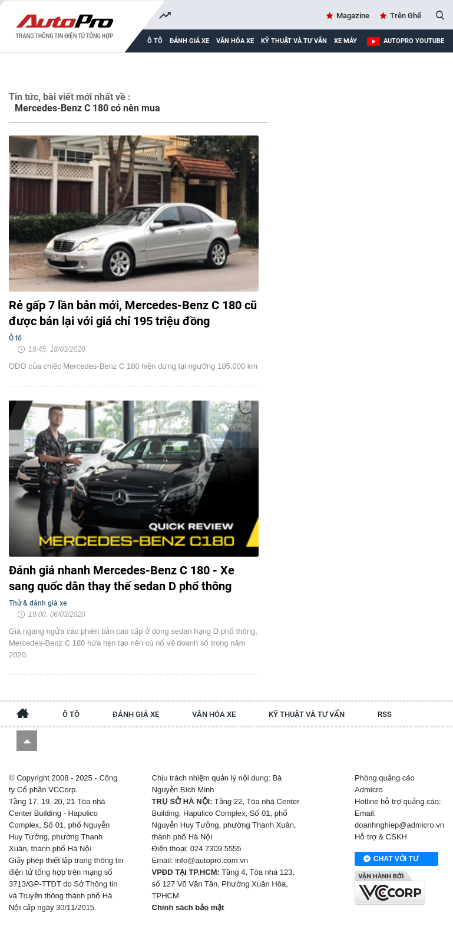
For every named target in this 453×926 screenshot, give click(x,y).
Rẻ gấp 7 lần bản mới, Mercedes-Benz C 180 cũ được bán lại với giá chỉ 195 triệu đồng (133, 313)
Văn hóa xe (235, 41)
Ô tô (71, 714)
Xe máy (345, 41)
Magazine (352, 15)
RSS (385, 714)
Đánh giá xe (189, 41)
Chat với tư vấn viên (390, 859)
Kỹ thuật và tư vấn (294, 41)
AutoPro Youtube (413, 41)
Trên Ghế (405, 15)
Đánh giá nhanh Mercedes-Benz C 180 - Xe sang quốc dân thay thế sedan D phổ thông (121, 578)
